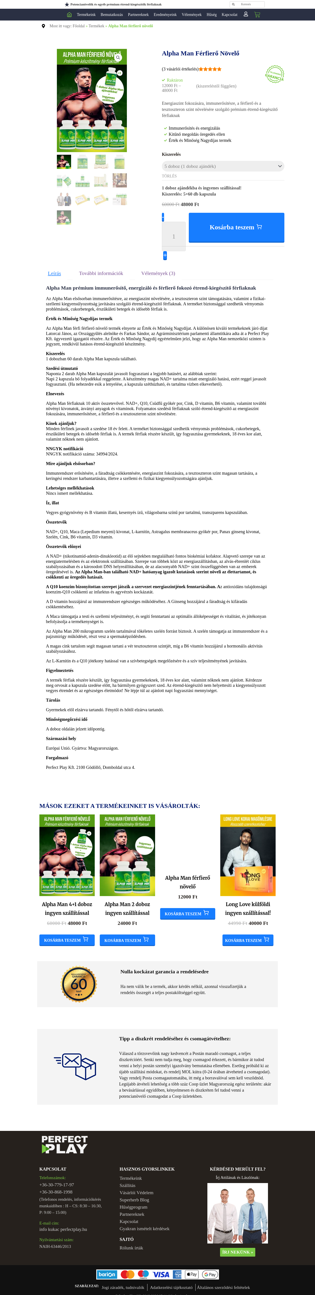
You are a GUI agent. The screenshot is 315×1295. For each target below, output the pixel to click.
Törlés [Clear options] (169, 175)
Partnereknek (138, 14)
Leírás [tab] (54, 268)
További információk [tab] (101, 268)
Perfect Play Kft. (69, 14)
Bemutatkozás (112, 14)
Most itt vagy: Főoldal (67, 26)
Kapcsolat (230, 14)
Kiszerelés (171, 154)
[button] (118, 57)
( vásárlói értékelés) (180, 69)
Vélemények (192, 14)
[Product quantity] (174, 232)
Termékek (96, 26)
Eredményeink (165, 14)
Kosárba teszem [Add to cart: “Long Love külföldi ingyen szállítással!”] (243, 935)
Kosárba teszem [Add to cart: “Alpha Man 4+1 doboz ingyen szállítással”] (62, 935)
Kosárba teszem (232, 223)
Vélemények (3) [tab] (158, 268)
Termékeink (86, 14)
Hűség (212, 14)
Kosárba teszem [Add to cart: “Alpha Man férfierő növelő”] (183, 935)
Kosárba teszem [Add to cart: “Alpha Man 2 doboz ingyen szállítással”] (123, 935)
